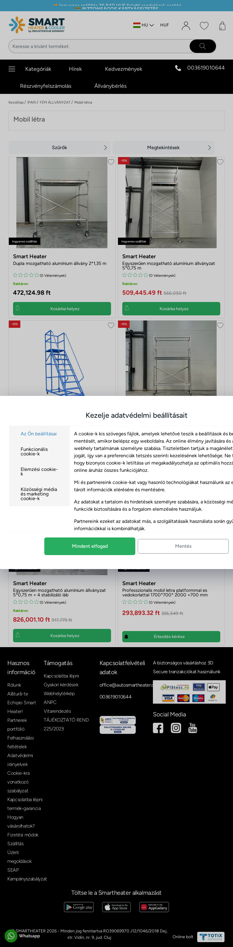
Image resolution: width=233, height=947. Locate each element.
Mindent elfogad (50, 546)
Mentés (143, 546)
